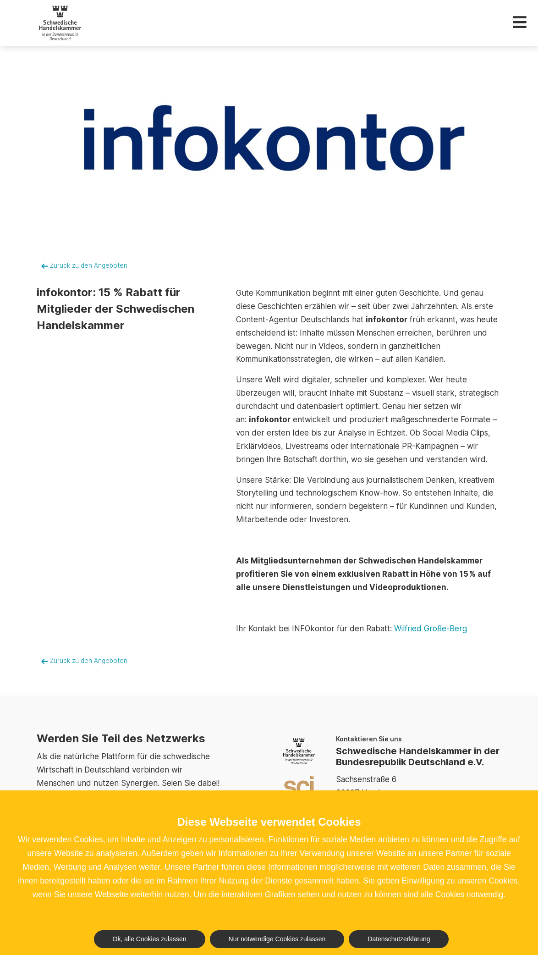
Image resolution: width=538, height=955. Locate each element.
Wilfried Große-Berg (430, 628)
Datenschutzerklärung (399, 939)
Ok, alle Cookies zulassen (150, 939)
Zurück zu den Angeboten (84, 265)
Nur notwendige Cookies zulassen (277, 939)
